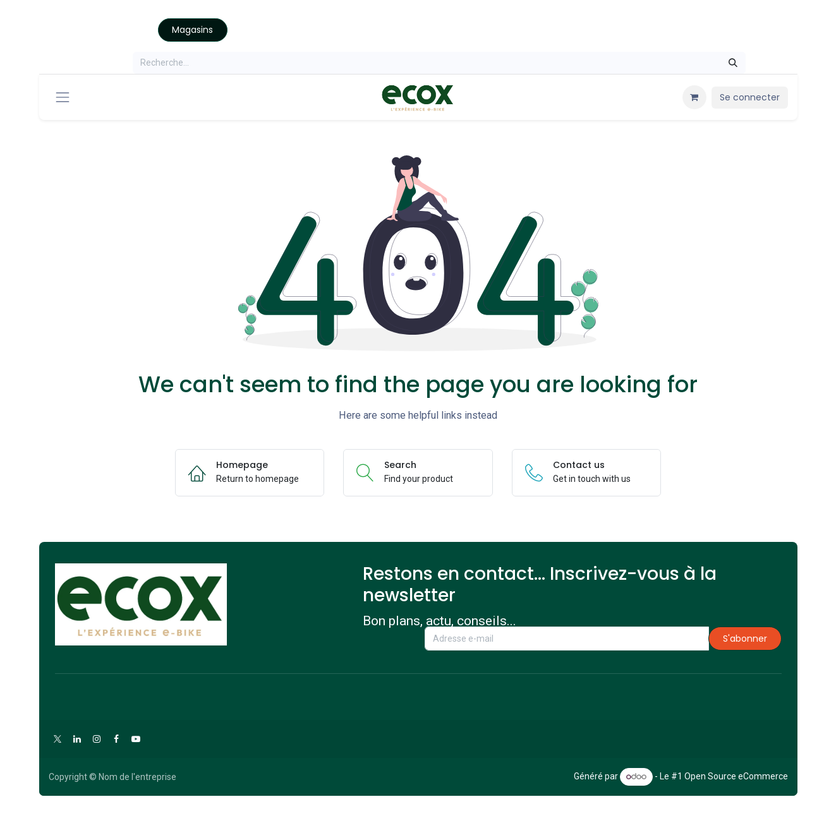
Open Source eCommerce (736, 776)
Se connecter (750, 97)
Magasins (192, 29)
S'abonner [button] (745, 638)
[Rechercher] (733, 63)
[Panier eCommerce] (694, 97)
